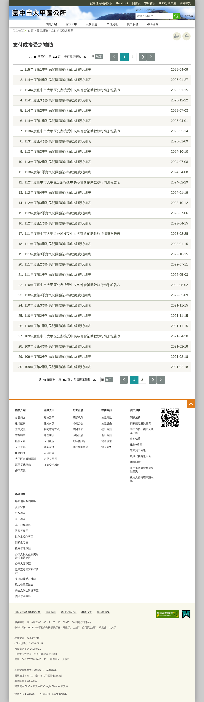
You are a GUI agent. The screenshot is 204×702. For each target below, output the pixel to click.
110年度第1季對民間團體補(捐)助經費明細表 (101, 326)
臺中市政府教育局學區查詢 (142, 470)
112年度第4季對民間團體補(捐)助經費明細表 (101, 192)
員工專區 (20, 518)
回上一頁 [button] (186, 36)
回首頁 (115, 3)
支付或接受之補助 (62, 30)
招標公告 (78, 423)
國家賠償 (135, 462)
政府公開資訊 (80, 446)
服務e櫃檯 (136, 444)
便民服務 (132, 24)
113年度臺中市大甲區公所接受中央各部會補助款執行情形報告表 (101, 131)
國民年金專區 (23, 596)
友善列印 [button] (177, 36)
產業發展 (49, 446)
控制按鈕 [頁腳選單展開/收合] (191, 404)
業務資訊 (112, 24)
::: (7, 1)
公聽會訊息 (79, 441)
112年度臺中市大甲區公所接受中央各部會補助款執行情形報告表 (101, 182)
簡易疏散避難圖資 (140, 423)
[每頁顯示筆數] (86, 56)
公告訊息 (91, 24)
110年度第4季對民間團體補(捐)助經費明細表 (101, 295)
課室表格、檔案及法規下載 (142, 431)
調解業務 (135, 417)
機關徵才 (78, 429)
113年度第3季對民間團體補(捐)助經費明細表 (101, 151)
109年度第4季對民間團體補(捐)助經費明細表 (101, 346)
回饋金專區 (21, 542)
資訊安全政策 (65, 611)
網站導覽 (164, 3)
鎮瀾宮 (150, 10)
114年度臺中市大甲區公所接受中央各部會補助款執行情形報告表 (101, 90)
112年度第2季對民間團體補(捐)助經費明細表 (101, 213)
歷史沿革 (49, 417)
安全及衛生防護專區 (27, 590)
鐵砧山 (140, 10)
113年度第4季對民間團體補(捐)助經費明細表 (101, 141)
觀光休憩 (49, 423)
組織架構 (20, 423)
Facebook (101, 3)
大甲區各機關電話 (25, 458)
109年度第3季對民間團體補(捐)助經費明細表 (101, 356)
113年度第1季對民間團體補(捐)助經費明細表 (101, 172)
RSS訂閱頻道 (146, 3)
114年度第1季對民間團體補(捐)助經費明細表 (101, 121)
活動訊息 (78, 435)
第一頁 (114, 57)
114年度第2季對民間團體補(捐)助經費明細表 (101, 110)
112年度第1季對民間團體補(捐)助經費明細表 (101, 223)
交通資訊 (20, 446)
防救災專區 (21, 530)
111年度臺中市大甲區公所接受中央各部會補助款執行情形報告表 (101, 233)
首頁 (31, 30)
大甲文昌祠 (50, 458)
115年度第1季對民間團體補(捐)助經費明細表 (101, 69)
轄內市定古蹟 (52, 429)
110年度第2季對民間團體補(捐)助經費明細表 (101, 315)
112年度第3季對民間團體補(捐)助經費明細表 (101, 203)
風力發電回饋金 (24, 584)
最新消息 (78, 417)
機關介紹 (51, 24)
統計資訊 (106, 429)
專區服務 (152, 24)
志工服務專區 (23, 524)
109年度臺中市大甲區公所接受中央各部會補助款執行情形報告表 (101, 336)
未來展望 (49, 452)
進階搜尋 (187, 16)
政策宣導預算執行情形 (27, 571)
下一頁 (143, 57)
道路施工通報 (138, 450)
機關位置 (20, 441)
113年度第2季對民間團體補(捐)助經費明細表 (101, 162)
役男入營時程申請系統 (142, 479)
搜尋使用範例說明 (80, 3)
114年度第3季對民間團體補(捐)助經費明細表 (101, 100)
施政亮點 (106, 417)
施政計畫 (106, 423)
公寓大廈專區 (23, 563)
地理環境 (49, 435)
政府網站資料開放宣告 (27, 611)
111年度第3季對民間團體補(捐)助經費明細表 (101, 254)
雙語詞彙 (106, 441)
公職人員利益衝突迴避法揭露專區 (27, 556)
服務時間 (20, 452)
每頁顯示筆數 (72, 56)
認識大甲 (71, 24)
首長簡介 (20, 417)
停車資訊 (20, 470)
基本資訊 (20, 429)
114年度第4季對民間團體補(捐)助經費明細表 (101, 80)
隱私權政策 (98, 611)
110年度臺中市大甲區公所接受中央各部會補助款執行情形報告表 (101, 285)
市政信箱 (135, 438)
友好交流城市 (52, 464)
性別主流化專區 (24, 536)
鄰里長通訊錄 (23, 464)
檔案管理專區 (23, 548)
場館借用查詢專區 (25, 501)
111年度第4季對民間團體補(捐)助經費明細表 (101, 244)
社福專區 (20, 512)
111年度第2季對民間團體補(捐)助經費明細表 (101, 264)
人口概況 (49, 441)
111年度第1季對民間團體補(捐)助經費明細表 (101, 274)
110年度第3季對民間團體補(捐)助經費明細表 (101, 305)
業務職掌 (20, 435)
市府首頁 (128, 3)
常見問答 (106, 446)
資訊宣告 (20, 507)
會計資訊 (106, 435)
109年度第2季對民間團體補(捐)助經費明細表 (101, 367)
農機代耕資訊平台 (140, 456)
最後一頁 (151, 57)
